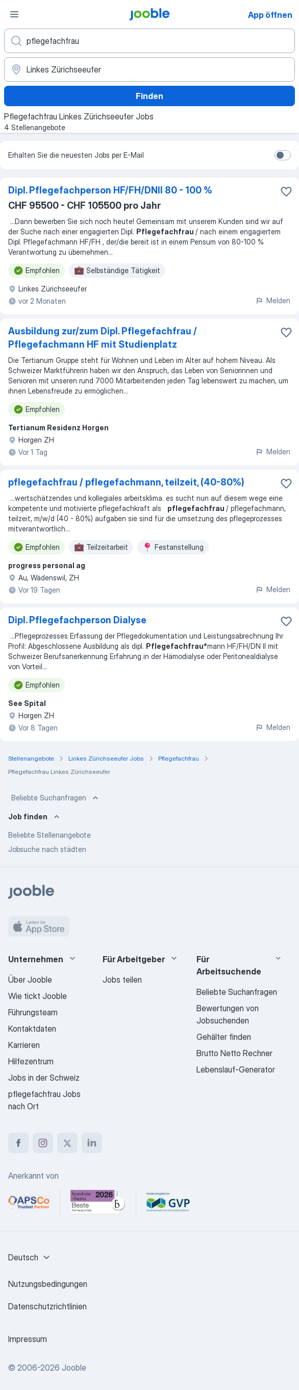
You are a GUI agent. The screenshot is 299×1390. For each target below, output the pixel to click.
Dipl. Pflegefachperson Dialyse (77, 620)
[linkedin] (92, 1143)
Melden (272, 300)
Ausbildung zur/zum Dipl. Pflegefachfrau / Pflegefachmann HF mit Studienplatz (102, 338)
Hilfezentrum (31, 1061)
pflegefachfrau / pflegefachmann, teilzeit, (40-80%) (126, 482)
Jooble (74, 1367)
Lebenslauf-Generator (235, 1069)
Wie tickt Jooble (37, 996)
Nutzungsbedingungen (47, 1284)
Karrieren (24, 1045)
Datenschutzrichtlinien (47, 1306)
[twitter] (67, 1143)
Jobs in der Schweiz (44, 1077)
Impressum (27, 1339)
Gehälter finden (223, 1037)
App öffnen (270, 15)
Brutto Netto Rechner (234, 1053)
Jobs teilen (122, 979)
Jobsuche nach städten (47, 849)
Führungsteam (33, 1012)
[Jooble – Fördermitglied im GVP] (168, 1202)
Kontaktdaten (32, 1028)
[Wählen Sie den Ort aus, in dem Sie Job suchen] (149, 69)
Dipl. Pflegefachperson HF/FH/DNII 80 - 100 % (110, 190)
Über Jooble (30, 979)
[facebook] (18, 1143)
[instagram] (43, 1143)
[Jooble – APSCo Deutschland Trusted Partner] (28, 1202)
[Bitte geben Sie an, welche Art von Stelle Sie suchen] (149, 41)
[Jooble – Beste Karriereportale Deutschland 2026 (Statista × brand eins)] (98, 1202)
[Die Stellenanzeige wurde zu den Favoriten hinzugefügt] (286, 191)
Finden (149, 96)
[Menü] (14, 14)
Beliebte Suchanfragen (56, 798)
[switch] (283, 155)
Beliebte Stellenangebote (49, 835)
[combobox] (30, 1257)
